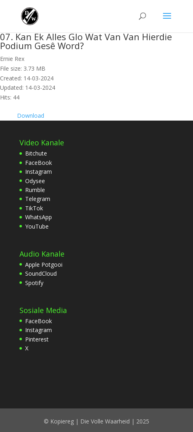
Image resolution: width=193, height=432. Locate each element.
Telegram (37, 199)
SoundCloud (41, 273)
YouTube (37, 226)
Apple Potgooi (43, 264)
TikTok (34, 208)
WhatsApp (38, 217)
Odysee (35, 181)
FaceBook (38, 162)
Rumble (35, 190)
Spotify (34, 283)
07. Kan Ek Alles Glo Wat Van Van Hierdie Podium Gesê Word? (86, 41)
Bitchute (36, 153)
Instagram (38, 171)
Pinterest (37, 339)
